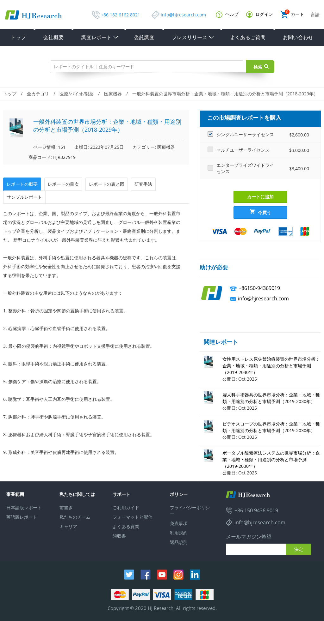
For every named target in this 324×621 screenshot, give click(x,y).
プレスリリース (193, 37)
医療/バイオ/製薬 (76, 94)
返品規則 (179, 542)
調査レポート (100, 37)
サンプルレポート (24, 197)
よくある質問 (126, 526)
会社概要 (53, 37)
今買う (260, 212)
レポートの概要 (22, 184)
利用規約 (179, 533)
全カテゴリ (38, 94)
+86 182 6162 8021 (120, 15)
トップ (18, 37)
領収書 (119, 536)
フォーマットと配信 (133, 517)
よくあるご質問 (247, 37)
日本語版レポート (24, 507)
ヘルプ (227, 14)
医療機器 (113, 94)
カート (292, 14)
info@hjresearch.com (183, 15)
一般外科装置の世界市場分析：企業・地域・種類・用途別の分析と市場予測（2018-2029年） (225, 94)
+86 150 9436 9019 (256, 510)
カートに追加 (260, 197)
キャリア (68, 526)
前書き (66, 507)
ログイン (259, 14)
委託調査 (144, 37)
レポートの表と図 (106, 184)
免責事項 (179, 523)
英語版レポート (21, 517)
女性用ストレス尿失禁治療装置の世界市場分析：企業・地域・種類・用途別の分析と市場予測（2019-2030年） (271, 365)
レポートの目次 (63, 184)
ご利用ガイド (126, 507)
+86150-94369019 (259, 288)
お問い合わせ (298, 37)
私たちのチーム (74, 517)
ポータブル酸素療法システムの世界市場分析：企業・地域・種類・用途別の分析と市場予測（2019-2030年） (271, 459)
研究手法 (143, 184)
